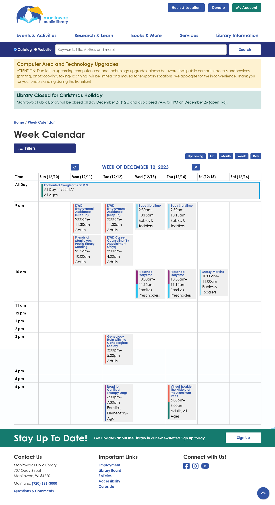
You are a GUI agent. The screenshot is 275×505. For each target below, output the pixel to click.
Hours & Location (186, 7)
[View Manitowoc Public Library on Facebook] (186, 467)
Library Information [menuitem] (237, 35)
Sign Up (243, 437)
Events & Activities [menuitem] (36, 35)
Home (19, 122)
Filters (31, 148)
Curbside (106, 486)
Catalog (25, 49)
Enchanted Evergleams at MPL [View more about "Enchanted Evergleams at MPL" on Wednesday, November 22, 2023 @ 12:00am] (66, 185)
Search (245, 49)
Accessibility (109, 481)
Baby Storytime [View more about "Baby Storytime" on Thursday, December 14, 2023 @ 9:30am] (182, 205)
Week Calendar (41, 122)
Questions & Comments (34, 491)
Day (256, 156)
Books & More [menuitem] (146, 35)
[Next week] (196, 167)
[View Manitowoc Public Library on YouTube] (205, 467)
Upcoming (195, 156)
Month (226, 156)
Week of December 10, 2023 (135, 167)
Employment (109, 465)
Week (242, 156)
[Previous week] (75, 167)
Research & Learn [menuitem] (93, 35)
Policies (105, 476)
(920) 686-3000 (44, 483)
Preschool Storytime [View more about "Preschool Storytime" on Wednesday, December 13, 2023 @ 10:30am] (146, 273)
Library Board (110, 470)
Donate (218, 7)
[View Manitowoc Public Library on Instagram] (195, 467)
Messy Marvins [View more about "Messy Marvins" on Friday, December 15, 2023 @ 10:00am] (213, 271)
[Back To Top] (263, 493)
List (212, 156)
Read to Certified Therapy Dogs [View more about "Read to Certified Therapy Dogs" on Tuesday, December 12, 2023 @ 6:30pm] (117, 389)
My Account (246, 7)
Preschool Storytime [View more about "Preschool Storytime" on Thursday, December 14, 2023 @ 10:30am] (178, 273)
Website (45, 49)
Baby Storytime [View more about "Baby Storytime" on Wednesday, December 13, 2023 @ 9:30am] (150, 205)
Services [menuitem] (189, 35)
